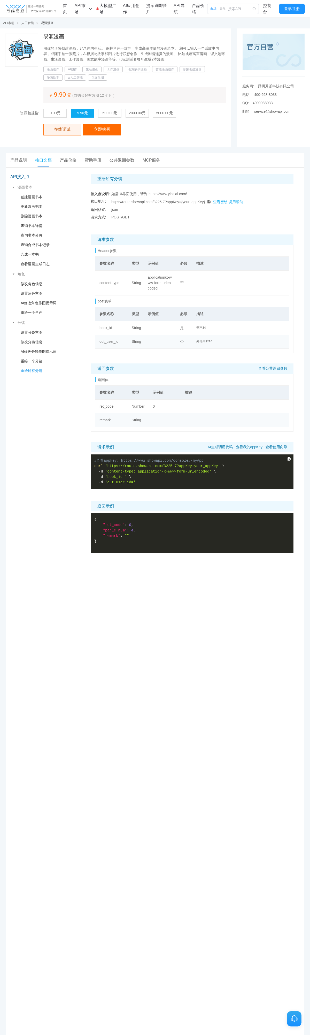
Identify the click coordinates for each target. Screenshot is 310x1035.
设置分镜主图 (31, 332)
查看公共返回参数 (272, 368)
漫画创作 (53, 69)
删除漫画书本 (31, 216)
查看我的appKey (249, 447)
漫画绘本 (53, 77)
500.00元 (110, 113)
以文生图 (97, 77)
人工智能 (27, 23)
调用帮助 (236, 202)
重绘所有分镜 (31, 371)
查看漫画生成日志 (35, 264)
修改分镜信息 (31, 342)
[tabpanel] (155, 370)
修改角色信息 (31, 284)
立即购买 (102, 129)
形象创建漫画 (192, 69)
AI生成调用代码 (220, 447)
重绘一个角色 (31, 312)
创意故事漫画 (137, 69)
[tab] (18, 160)
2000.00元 (137, 113)
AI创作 (72, 69)
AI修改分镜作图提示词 (39, 351)
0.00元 (55, 113)
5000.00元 (164, 113)
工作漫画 (113, 69)
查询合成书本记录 (35, 245)
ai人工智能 (75, 77)
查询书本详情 (31, 226)
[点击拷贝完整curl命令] (288, 458)
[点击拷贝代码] (209, 202)
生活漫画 (92, 69)
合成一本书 (30, 254)
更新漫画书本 (31, 206)
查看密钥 (220, 202)
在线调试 (62, 129)
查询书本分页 (31, 235)
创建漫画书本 (31, 197)
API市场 (8, 23)
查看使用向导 (276, 447)
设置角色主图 (31, 293)
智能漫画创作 (165, 69)
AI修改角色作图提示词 (39, 303)
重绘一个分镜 (31, 361)
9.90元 (82, 113)
